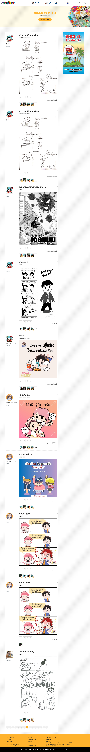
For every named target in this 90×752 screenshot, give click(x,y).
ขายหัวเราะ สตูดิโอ (31, 739)
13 (41, 727)
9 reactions (49, 100)
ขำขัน (21, 264)
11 (35, 727)
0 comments (54, 100)
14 (44, 727)
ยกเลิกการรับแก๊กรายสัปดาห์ (32, 747)
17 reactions (49, 325)
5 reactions (49, 176)
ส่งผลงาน (29, 743)
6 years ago (54, 99)
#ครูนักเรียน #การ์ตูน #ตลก (24, 37)
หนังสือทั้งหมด (10, 740)
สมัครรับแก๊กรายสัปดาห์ (31, 745)
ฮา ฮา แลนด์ (30, 737)
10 (32, 727)
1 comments (55, 503)
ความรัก (28, 397)
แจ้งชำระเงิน (9, 741)
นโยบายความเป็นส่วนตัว (12, 747)
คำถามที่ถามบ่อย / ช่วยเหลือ (13, 744)
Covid (21, 189)
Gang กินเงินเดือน (23, 338)
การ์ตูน (28, 338)
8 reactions (49, 443)
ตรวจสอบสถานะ (10, 743)
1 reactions (49, 641)
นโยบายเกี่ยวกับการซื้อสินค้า (13, 746)
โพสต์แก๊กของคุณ (45, 19)
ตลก (24, 457)
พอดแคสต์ (29, 741)
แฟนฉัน (24, 397)
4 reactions (49, 716)
